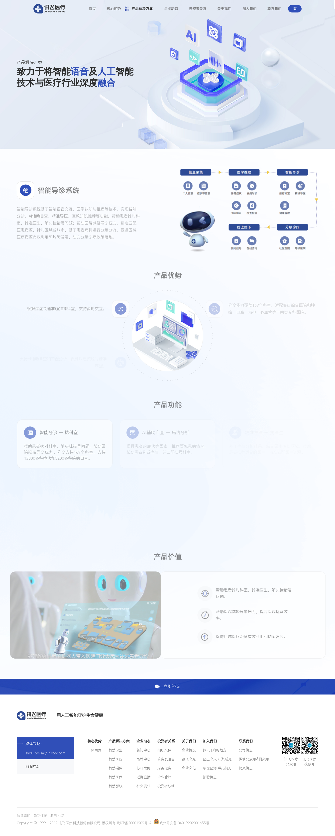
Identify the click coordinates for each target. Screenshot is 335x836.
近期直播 (143, 777)
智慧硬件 (115, 768)
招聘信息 (210, 777)
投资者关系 (197, 9)
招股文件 (164, 750)
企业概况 (189, 750)
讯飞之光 (189, 759)
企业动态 (171, 9)
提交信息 (246, 768)
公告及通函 (166, 759)
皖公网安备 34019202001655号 (181, 823)
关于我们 (224, 9)
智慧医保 (115, 777)
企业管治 (164, 777)
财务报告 (164, 768)
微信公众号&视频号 (254, 759)
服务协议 (57, 816)
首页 (92, 9)
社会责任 (143, 786)
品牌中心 (143, 759)
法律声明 (24, 816)
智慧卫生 (115, 750)
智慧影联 (115, 786)
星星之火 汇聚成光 (217, 759)
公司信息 (246, 750)
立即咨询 (167, 686)
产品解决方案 (142, 9)
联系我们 (274, 9)
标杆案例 (143, 768)
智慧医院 (115, 759)
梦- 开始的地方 (214, 750)
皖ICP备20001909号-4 (133, 823)
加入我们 (249, 9)
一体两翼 (95, 750)
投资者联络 (166, 786)
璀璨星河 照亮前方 (217, 768)
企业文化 (189, 768)
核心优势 (114, 9)
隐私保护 (40, 816)
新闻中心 (143, 750)
